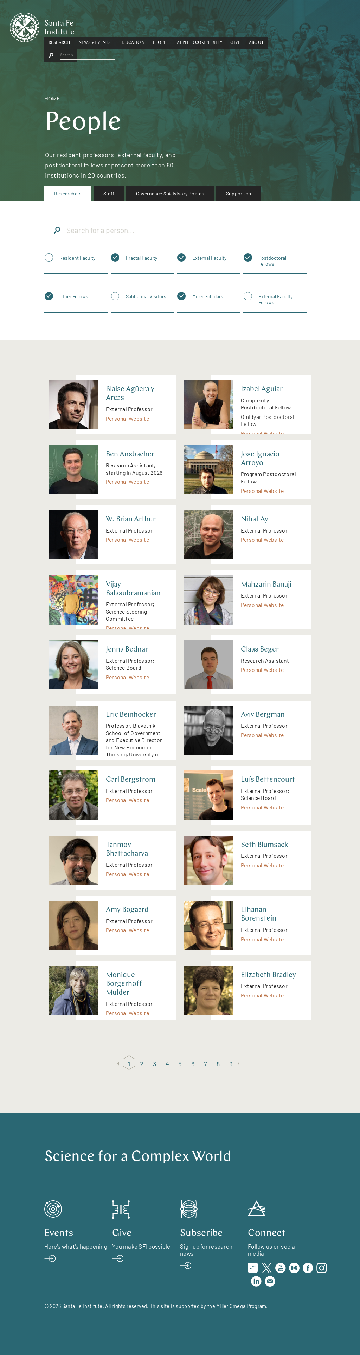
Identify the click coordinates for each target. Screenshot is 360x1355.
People (195, 26)
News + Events (129, 26)
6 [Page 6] (192, 1064)
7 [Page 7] (205, 1064)
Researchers (68, 193)
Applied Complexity (234, 26)
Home (51, 99)
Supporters (238, 193)
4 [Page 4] (167, 1064)
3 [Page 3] (154, 1064)
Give (270, 26)
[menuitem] (67, 193)
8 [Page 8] (218, 1064)
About (290, 26)
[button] (94, 26)
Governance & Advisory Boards (170, 193)
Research (93, 26)
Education (166, 26)
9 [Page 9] (230, 1064)
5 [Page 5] (179, 1064)
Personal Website (127, 418)
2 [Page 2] (141, 1064)
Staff (108, 193)
